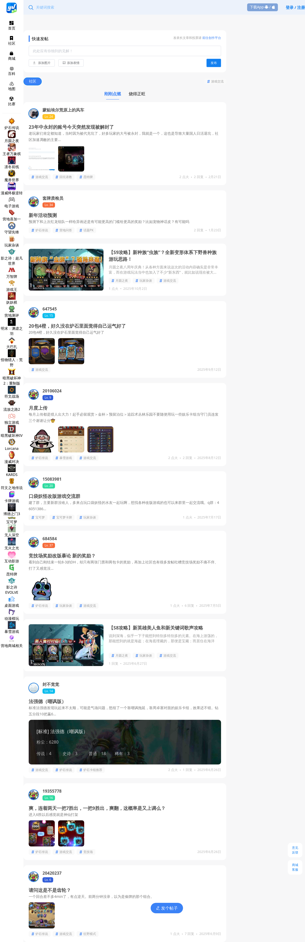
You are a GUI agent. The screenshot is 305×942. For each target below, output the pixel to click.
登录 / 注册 (295, 7)
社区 (32, 81)
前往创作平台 (211, 38)
